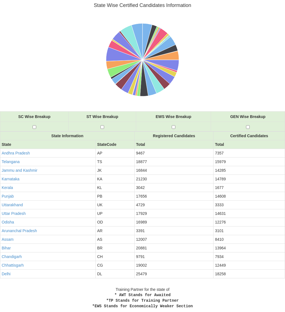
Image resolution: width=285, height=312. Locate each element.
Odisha (8, 222)
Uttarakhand (12, 205)
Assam (8, 239)
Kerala (7, 187)
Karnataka (10, 179)
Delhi (6, 274)
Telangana (11, 161)
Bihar (6, 248)
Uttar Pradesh (14, 213)
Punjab (8, 196)
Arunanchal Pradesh (19, 231)
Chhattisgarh (13, 265)
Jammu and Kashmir (19, 170)
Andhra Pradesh (16, 153)
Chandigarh (12, 256)
